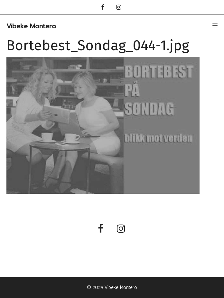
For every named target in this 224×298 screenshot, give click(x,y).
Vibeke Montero (31, 26)
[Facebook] (102, 8)
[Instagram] (119, 8)
